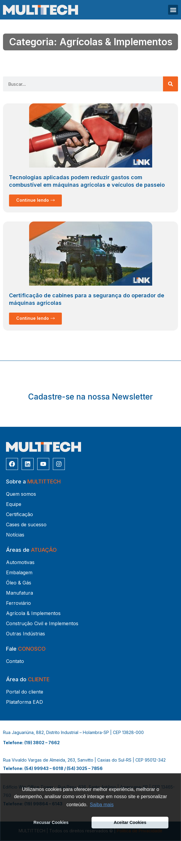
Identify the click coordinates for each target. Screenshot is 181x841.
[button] (173, 10)
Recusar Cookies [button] (51, 822)
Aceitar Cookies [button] (130, 822)
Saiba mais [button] (101, 804)
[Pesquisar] (170, 83)
